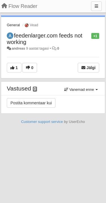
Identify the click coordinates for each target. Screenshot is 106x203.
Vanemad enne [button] (81, 89)
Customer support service (42, 122)
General (13, 25)
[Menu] (96, 6)
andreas (18, 48)
